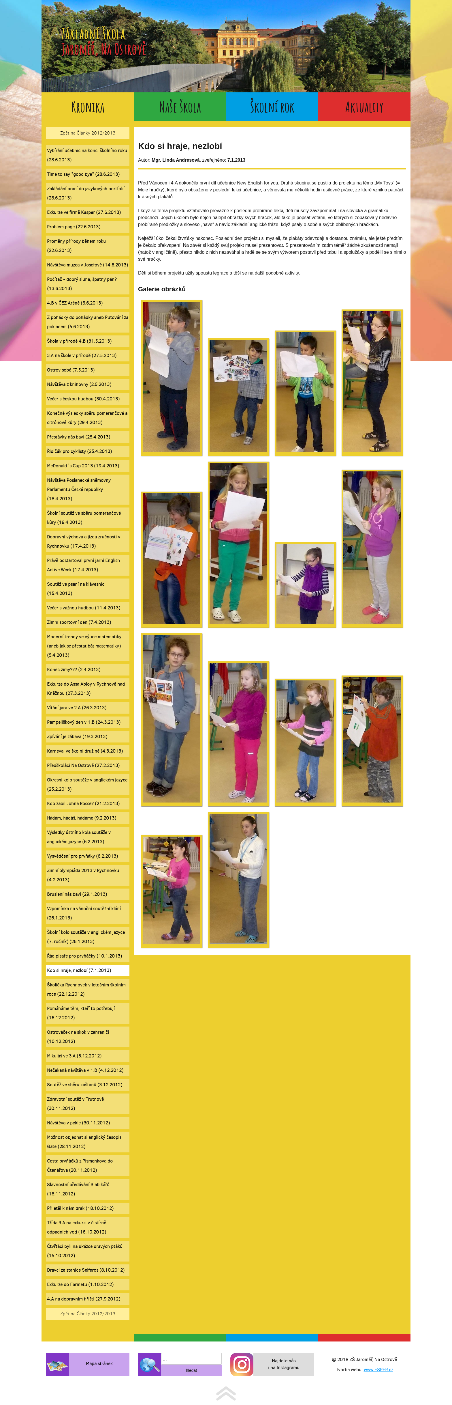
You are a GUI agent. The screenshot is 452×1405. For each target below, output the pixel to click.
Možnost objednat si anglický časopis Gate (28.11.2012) (84, 1142)
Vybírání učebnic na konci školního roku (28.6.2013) (87, 155)
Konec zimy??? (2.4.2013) (73, 670)
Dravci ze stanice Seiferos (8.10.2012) (86, 1270)
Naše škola (180, 107)
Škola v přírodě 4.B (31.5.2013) (79, 341)
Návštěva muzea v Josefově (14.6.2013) (87, 265)
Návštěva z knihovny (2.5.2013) (79, 384)
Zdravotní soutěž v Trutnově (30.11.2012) (75, 1103)
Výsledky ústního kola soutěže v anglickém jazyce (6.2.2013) (79, 837)
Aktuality (364, 107)
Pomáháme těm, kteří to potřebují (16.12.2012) (81, 1013)
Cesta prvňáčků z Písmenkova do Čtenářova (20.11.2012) (80, 1165)
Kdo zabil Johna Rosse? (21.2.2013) (83, 804)
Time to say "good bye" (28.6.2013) (83, 174)
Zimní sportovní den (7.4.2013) (79, 622)
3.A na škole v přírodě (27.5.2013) (81, 355)
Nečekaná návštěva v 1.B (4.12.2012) (85, 1070)
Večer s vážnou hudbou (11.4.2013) (83, 608)
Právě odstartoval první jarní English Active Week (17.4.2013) (83, 565)
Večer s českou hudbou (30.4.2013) (83, 399)
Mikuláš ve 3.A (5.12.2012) (74, 1056)
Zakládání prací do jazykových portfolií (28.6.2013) (86, 193)
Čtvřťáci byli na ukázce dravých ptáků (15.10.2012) (85, 1251)
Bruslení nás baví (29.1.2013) (77, 894)
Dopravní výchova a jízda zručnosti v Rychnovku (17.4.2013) (83, 541)
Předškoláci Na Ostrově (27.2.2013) (83, 765)
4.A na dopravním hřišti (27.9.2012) (83, 1299)
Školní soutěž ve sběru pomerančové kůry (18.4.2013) (84, 517)
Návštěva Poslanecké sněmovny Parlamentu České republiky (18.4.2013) (79, 489)
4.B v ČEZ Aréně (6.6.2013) (75, 303)
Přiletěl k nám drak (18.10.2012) (80, 1208)
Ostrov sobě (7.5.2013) (71, 370)
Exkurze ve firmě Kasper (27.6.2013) (84, 212)
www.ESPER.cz (378, 1370)
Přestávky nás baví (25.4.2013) (78, 437)
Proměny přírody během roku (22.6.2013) (76, 245)
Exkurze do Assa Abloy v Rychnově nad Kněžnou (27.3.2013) (86, 688)
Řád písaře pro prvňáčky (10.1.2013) (84, 956)
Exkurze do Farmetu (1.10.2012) (80, 1284)
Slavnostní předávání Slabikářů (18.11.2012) (78, 1189)
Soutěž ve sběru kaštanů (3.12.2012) (84, 1085)
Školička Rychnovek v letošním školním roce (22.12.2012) (86, 989)
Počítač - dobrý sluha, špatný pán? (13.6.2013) (82, 284)
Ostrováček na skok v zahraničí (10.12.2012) (78, 1036)
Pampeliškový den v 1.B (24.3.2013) (83, 722)
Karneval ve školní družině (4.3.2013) (85, 751)
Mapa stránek (99, 1364)
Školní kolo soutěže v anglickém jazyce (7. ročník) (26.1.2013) (86, 937)
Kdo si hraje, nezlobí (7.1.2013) (79, 970)
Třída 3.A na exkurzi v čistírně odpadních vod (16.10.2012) (76, 1227)
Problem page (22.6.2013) (73, 227)
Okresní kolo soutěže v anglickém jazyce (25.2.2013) (87, 784)
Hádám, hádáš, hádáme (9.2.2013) (81, 818)
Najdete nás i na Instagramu (284, 1364)
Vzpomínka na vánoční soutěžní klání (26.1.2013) (84, 913)
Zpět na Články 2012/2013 (87, 133)
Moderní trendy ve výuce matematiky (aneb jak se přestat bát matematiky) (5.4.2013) (84, 646)
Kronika (87, 107)
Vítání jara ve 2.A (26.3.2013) (76, 708)
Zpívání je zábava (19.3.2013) (77, 737)
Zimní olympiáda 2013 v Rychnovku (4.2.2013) (83, 875)
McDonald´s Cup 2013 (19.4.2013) (83, 466)
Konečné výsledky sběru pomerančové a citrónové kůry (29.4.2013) (87, 418)
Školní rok (272, 107)
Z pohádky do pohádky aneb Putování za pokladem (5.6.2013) (87, 322)
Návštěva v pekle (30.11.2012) (78, 1123)
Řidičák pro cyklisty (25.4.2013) (79, 451)
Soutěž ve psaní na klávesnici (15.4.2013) (76, 588)
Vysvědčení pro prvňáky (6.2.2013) (82, 856)
